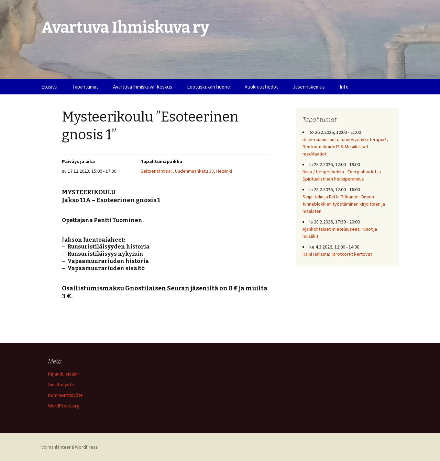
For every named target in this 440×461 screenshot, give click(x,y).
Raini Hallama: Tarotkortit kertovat (337, 254)
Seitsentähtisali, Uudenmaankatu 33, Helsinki (186, 171)
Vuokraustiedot (261, 86)
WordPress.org (63, 406)
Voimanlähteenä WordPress (69, 447)
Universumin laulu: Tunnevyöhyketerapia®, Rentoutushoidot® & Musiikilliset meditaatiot (345, 146)
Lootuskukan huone (208, 86)
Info (344, 86)
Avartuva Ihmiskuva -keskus (142, 86)
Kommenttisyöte (65, 395)
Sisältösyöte (61, 384)
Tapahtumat (85, 86)
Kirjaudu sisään (63, 374)
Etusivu (49, 86)
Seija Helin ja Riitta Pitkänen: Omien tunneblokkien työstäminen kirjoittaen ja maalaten (343, 204)
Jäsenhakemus (309, 86)
